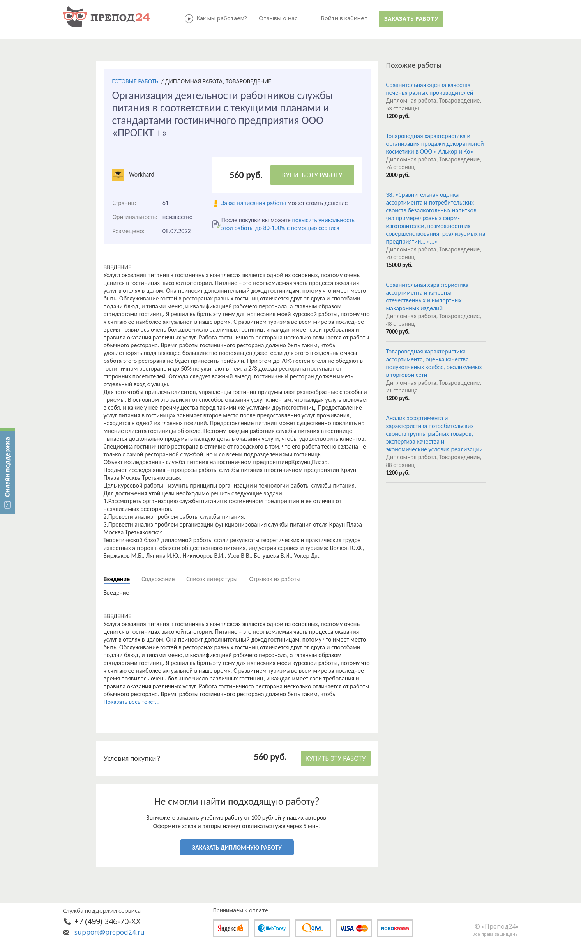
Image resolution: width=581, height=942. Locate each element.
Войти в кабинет (344, 18)
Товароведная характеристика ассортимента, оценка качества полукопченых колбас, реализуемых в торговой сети (434, 363)
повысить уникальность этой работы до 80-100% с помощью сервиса (288, 224)
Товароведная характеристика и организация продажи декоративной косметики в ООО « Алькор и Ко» (435, 143)
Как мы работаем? (221, 18)
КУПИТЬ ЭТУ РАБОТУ (312, 175)
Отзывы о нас (278, 18)
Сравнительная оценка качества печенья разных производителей (429, 88)
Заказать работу (411, 18)
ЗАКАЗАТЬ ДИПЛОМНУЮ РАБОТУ (236, 847)
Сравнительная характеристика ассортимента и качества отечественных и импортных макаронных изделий (427, 296)
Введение (117, 579)
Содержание (158, 579)
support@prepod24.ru (109, 932)
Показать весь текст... (132, 701)
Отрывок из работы (274, 579)
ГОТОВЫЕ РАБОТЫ (136, 81)
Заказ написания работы (253, 203)
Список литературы (211, 579)
